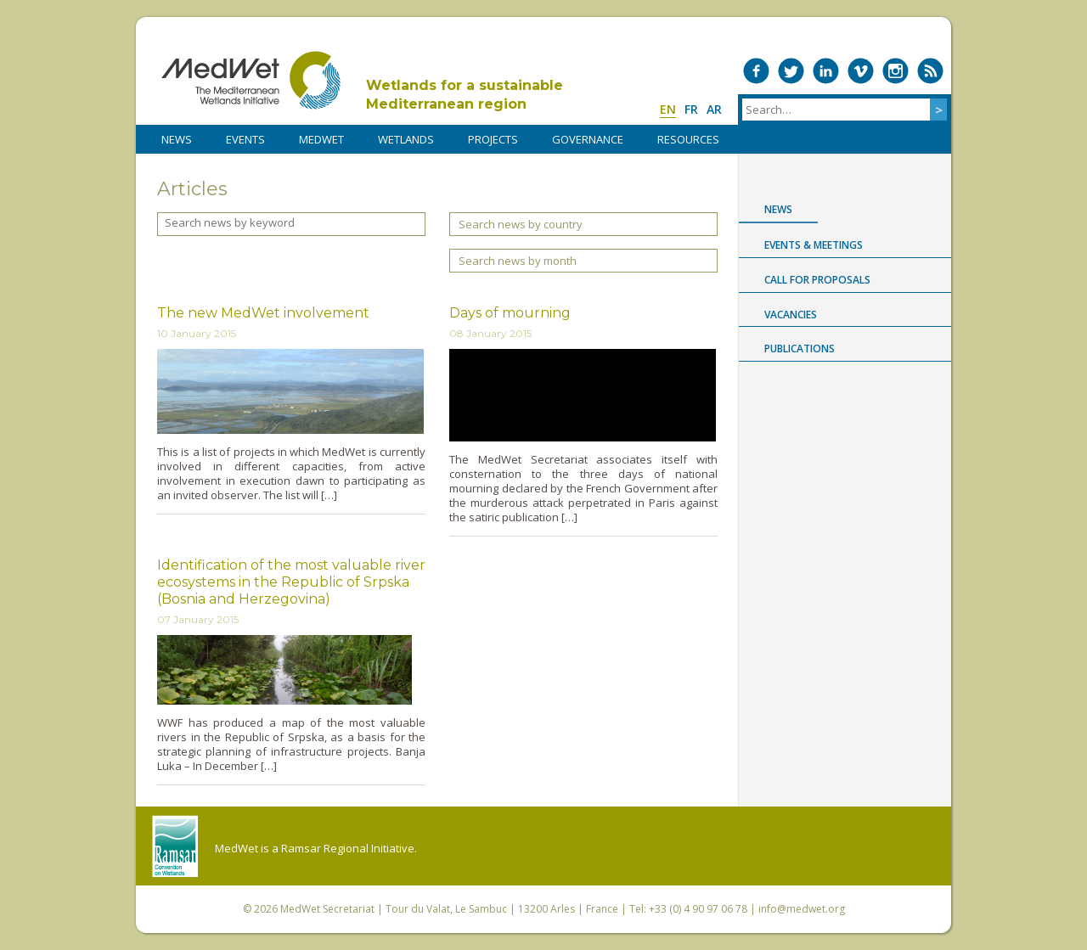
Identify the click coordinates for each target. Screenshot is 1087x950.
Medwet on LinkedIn (826, 71)
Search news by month (518, 260)
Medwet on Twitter (791, 71)
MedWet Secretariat (327, 909)
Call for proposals (817, 280)
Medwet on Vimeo (861, 71)
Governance (587, 139)
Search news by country (521, 224)
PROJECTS (493, 139)
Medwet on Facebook (756, 71)
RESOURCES (688, 139)
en (668, 109)
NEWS (176, 139)
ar (714, 109)
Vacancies (790, 314)
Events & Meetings (813, 245)
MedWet (251, 80)
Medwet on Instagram (895, 71)
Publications (799, 348)
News (778, 209)
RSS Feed (930, 71)
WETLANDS (406, 139)
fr (691, 109)
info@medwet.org (801, 909)
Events (245, 139)
